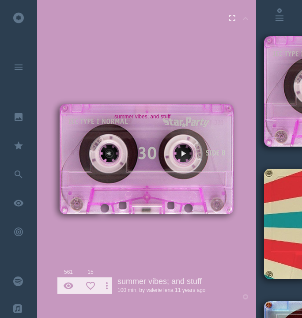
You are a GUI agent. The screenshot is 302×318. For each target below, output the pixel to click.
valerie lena (159, 290)
